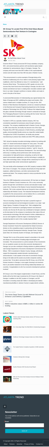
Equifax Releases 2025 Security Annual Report (24, 367)
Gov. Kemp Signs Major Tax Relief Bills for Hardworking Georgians (29, 327)
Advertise (19, 444)
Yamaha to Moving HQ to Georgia (21, 357)
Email (7, 422)
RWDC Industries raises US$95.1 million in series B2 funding (24, 305)
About (5, 444)
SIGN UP (24, 431)
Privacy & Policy (29, 444)
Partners (12, 444)
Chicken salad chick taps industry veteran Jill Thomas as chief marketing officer (28, 318)
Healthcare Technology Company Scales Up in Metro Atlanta (27, 337)
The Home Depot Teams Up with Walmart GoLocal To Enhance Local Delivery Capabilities (25, 296)
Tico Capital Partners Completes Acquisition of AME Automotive (28, 347)
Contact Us (39, 444)
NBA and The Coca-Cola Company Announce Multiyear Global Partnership (28, 378)
